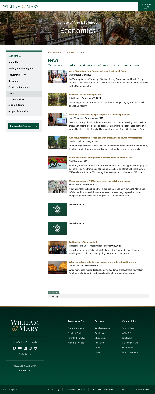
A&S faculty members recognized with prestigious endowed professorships (105, 137)
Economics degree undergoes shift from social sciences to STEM (100, 157)
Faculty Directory (17, 75)
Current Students (76, 328)
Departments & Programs (20, 126)
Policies (125, 389)
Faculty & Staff (75, 333)
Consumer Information (74, 389)
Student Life (101, 338)
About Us (13, 62)
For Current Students (19, 87)
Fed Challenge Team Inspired (83, 242)
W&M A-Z (126, 333)
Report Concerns (130, 352)
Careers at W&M (130, 343)
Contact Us (24, 370)
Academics (100, 333)
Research (13, 81)
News (11, 93)
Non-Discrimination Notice (103, 389)
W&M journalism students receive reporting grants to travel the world (102, 262)
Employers (127, 338)
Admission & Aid (102, 328)
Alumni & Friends (17, 105)
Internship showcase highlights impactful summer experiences (99, 114)
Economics (77, 30)
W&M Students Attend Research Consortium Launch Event (98, 71)
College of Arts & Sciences (77, 23)
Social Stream (25, 354)
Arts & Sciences (55, 52)
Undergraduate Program (20, 68)
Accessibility (52, 389)
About (98, 347)
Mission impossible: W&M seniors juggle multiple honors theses (99, 181)
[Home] (20, 6)
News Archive (18, 99)
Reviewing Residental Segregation (85, 94)
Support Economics (18, 111)
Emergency (127, 347)
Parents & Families (76, 338)
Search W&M (128, 328)
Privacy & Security (143, 389)
